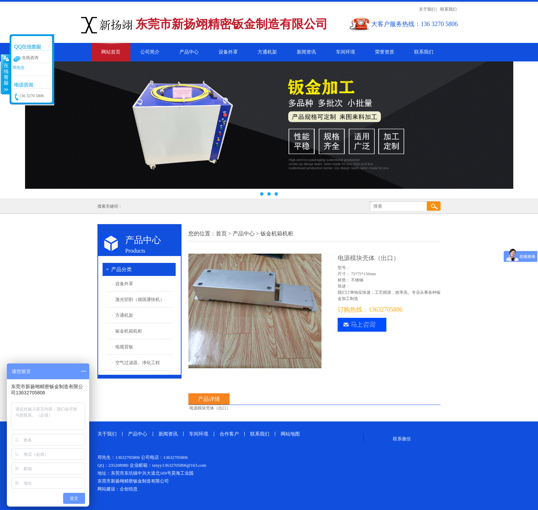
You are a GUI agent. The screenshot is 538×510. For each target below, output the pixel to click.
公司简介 (150, 52)
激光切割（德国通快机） (139, 299)
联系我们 (448, 9)
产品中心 (189, 52)
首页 (221, 233)
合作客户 (229, 434)
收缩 (5, 74)
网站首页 (110, 52)
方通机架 (267, 52)
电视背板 (124, 346)
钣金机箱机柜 (128, 331)
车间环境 (345, 52)
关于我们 (427, 9)
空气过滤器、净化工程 (137, 362)
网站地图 (290, 434)
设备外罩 (228, 52)
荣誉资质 (384, 52)
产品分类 (121, 269)
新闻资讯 (306, 52)
